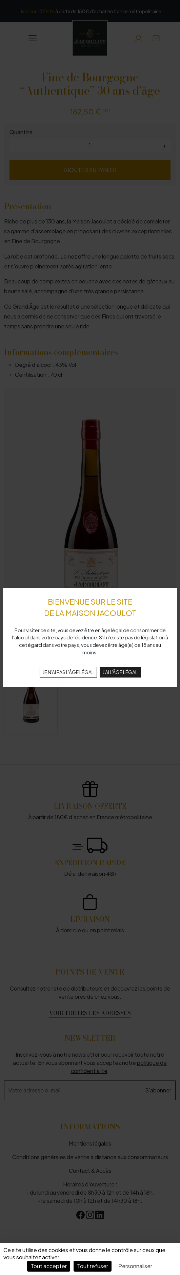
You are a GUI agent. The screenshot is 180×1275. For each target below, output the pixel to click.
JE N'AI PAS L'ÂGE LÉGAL (68, 672)
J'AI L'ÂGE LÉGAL (120, 672)
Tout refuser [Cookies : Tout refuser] (92, 1266)
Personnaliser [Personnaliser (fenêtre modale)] (135, 1266)
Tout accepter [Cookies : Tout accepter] (49, 1266)
